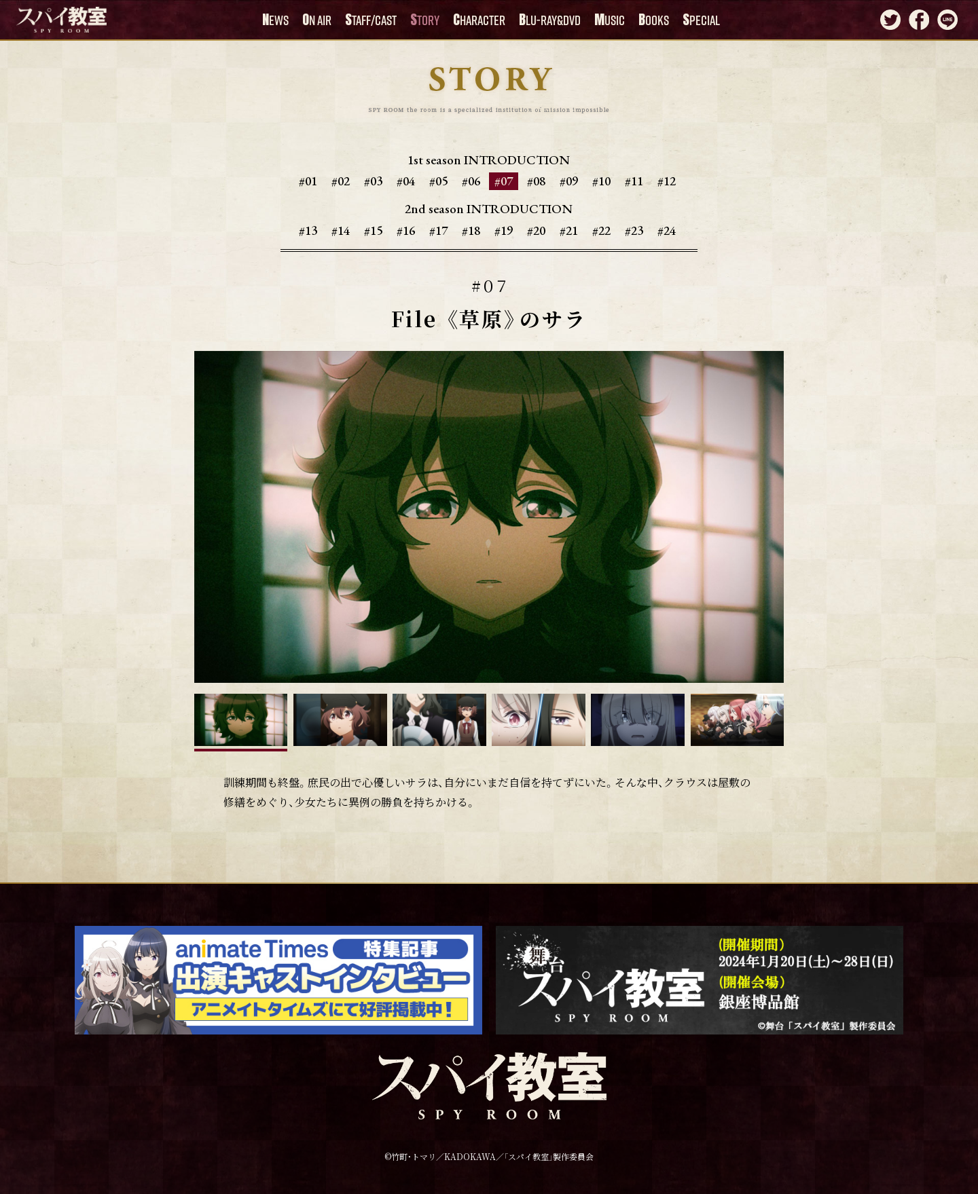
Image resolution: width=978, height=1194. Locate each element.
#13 (308, 230)
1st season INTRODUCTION (488, 159)
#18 (471, 230)
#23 (634, 230)
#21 (569, 230)
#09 (569, 180)
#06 (471, 180)
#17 (438, 230)
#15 (373, 230)
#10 (601, 180)
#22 (601, 230)
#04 (406, 180)
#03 (373, 180)
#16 (406, 230)
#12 (666, 180)
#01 (308, 180)
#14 (340, 230)
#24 (666, 230)
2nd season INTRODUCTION (488, 209)
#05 (438, 180)
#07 (503, 180)
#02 (340, 180)
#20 (536, 230)
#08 (536, 180)
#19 (503, 230)
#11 (634, 180)
